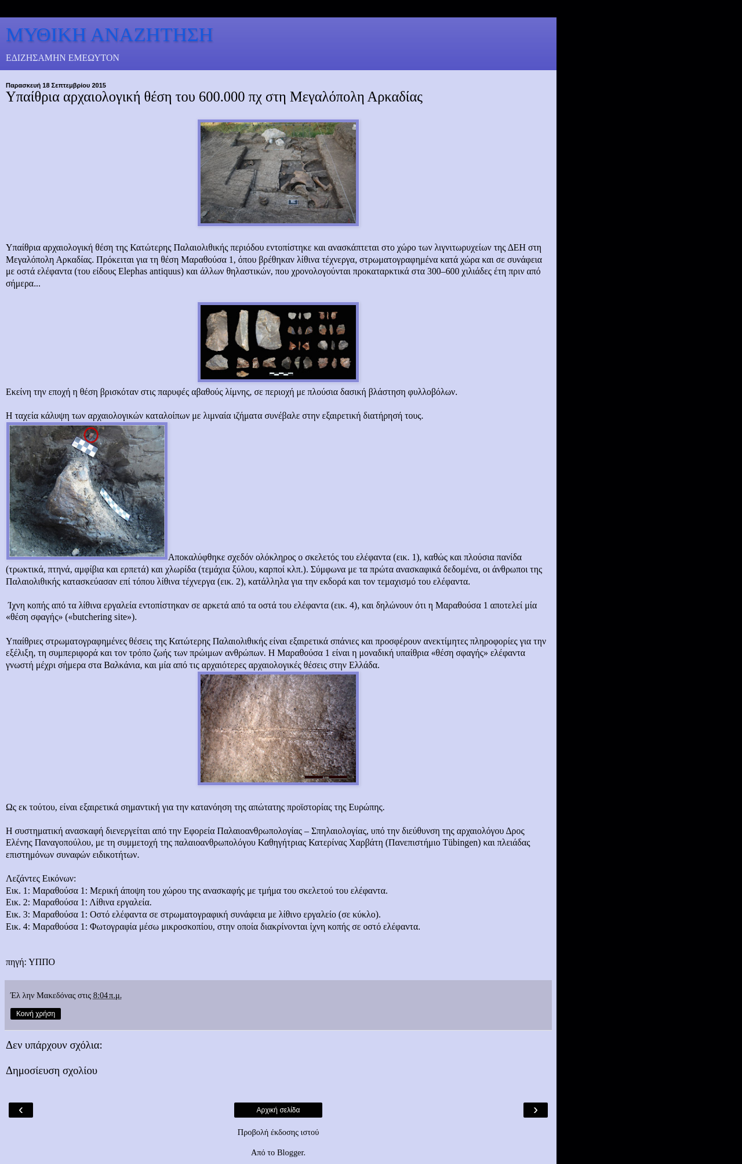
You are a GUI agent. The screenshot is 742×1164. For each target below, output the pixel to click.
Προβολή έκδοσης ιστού (278, 1132)
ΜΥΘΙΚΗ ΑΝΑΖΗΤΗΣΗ (109, 34)
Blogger (290, 1152)
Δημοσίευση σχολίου (51, 1070)
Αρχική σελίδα (278, 1110)
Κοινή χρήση (35, 1014)
